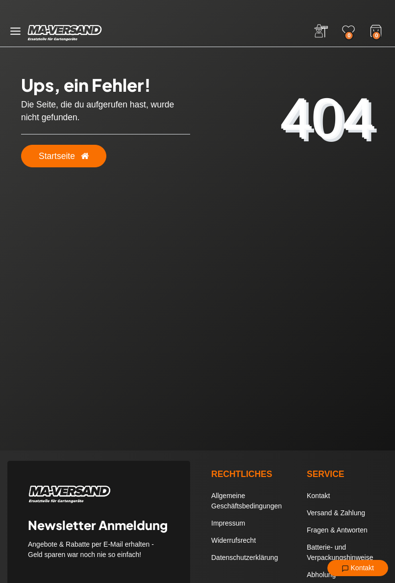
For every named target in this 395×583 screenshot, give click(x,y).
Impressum (228, 523)
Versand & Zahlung (336, 513)
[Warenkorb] (376, 30)
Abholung (321, 575)
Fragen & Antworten (337, 530)
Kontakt (358, 568)
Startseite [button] (64, 156)
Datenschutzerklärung (244, 557)
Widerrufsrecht (233, 540)
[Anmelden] (321, 31)
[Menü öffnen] (15, 31)
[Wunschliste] (348, 31)
